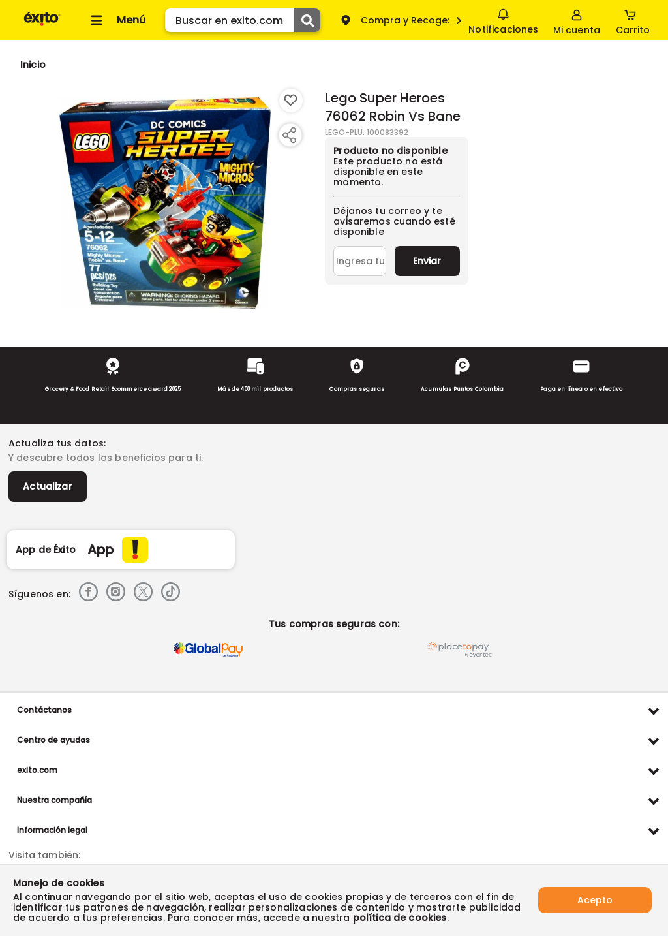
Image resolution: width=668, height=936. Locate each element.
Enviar (427, 261)
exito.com (37, 769)
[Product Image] (165, 203)
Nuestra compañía (54, 799)
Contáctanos (44, 709)
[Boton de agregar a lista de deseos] (291, 100)
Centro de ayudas (53, 739)
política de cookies (400, 917)
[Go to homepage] (33, 64)
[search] (242, 20)
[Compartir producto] (289, 135)
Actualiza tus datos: (57, 443)
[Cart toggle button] (633, 20)
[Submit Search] (307, 20)
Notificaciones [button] (503, 20)
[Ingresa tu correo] (359, 261)
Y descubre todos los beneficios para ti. (105, 457)
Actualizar (47, 486)
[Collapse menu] (116, 20)
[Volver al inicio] (42, 25)
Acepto (595, 900)
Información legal (52, 829)
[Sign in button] (576, 20)
